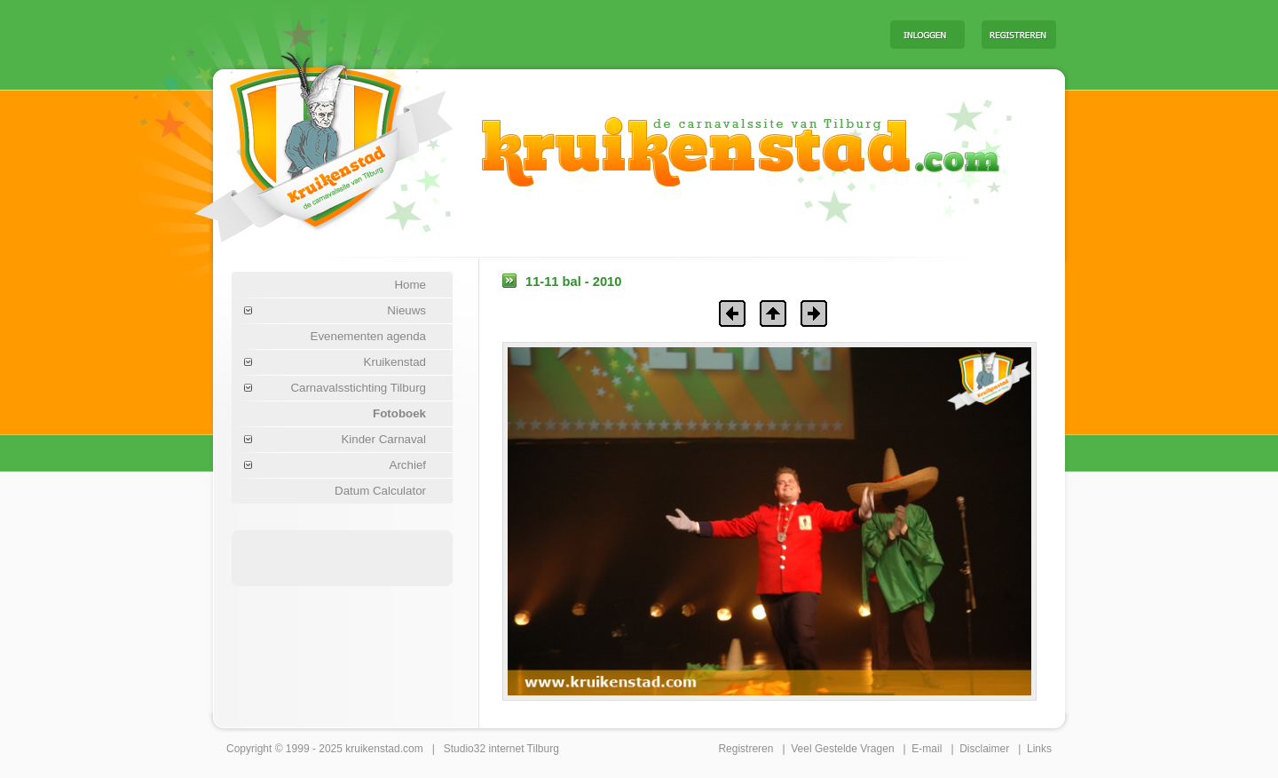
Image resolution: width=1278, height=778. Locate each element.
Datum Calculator (380, 490)
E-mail (926, 748)
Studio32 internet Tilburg (501, 748)
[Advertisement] (656, 33)
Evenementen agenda (368, 336)
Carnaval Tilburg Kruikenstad (293, 141)
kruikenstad (372, 748)
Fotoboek (399, 413)
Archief (408, 465)
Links (1039, 748)
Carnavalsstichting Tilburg (358, 387)
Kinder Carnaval (383, 439)
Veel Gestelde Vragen (842, 748)
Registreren (745, 748)
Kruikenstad (395, 362)
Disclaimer (984, 748)
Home (410, 284)
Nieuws (406, 310)
